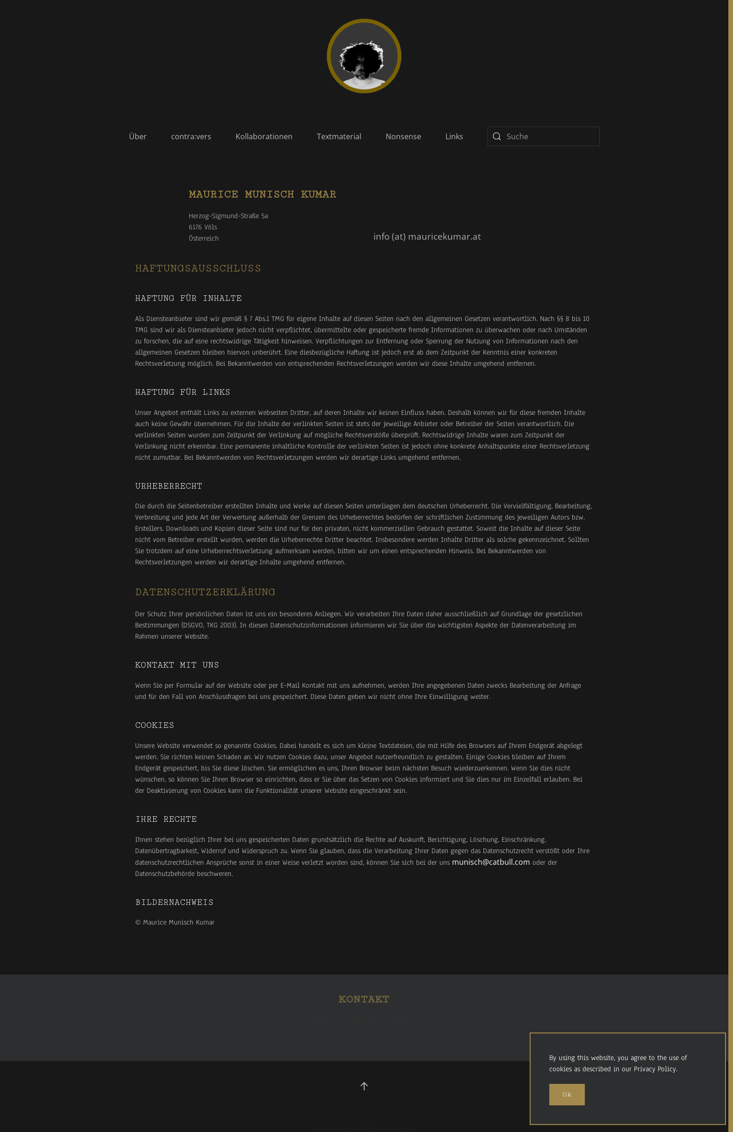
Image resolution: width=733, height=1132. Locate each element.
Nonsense (403, 136)
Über (138, 136)
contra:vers (191, 136)
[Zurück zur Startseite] (364, 56)
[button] (364, 1086)
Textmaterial (339, 136)
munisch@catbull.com (491, 862)
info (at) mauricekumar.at (427, 236)
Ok (567, 1094)
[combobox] (544, 136)
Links (454, 136)
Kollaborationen (264, 136)
